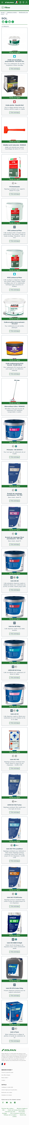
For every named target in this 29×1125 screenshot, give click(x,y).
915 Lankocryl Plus (14, 230)
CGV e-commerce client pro (17, 1113)
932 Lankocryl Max (14, 277)
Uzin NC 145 (14, 759)
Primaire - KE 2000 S (14, 449)
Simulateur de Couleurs (7, 1095)
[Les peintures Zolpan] (9, 2)
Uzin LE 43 (14, 714)
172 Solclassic (14, 186)
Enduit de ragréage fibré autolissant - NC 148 (14, 537)
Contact (3, 1080)
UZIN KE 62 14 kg (14, 670)
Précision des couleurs (8, 1108)
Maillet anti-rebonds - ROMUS (14, 145)
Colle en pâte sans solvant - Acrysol (14, 322)
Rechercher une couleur (7, 1092)
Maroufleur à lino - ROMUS (14, 406)
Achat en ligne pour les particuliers (9, 1090)
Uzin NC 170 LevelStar (14, 849)
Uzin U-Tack (14, 1032)
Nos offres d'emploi (6, 1075)
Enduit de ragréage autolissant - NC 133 (14, 494)
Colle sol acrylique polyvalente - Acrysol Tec (14, 60)
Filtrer (7, 7)
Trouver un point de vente (7, 1072)
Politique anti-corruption (10, 1115)
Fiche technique (15, 69)
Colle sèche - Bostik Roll (15, 105)
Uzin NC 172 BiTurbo (14, 897)
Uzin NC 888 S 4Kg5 (14, 943)
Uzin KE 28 (15, 581)
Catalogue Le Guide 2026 (7, 1087)
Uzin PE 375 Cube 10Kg (14, 988)
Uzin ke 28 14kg (14, 626)
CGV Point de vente (10, 1111)
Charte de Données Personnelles (16, 1110)
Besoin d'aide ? (5, 1077)
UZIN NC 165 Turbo (14, 805)
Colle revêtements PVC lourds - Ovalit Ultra (14, 364)
